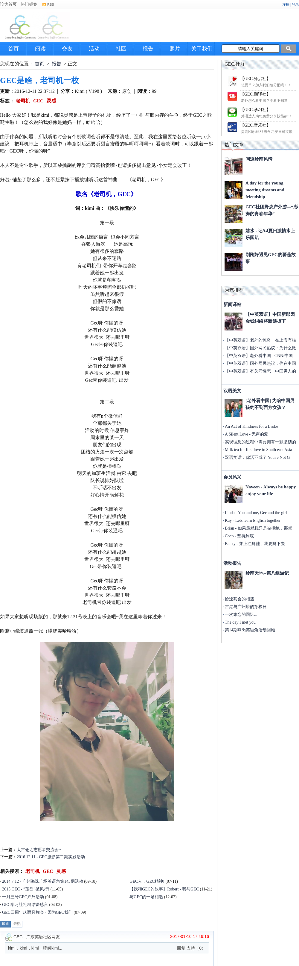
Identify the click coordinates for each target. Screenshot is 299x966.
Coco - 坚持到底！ (241, 536)
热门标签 (29, 4)
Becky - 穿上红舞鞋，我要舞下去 (255, 544)
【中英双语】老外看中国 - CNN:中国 (259, 355)
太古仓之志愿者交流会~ (39, 849)
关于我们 (202, 49)
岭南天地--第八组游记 (267, 573)
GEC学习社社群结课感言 (25, 904)
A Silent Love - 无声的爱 (246, 434)
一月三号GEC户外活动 (23, 897)
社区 (121, 49)
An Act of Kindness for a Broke (251, 426)
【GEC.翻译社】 (255, 94)
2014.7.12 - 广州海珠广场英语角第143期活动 (42, 881)
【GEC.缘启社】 (255, 78)
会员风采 (232, 477)
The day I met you (240, 622)
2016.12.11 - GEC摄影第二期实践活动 (51, 857)
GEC (38, 100)
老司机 (23, 100)
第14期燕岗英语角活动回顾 (250, 630)
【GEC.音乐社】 (255, 125)
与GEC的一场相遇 (146, 897)
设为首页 (8, 4)
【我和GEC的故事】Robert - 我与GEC (164, 889)
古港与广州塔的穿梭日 (246, 606)
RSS (50, 4)
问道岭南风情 (258, 159)
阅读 (40, 49)
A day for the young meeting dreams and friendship (264, 190)
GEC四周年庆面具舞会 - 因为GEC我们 (37, 912)
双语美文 (232, 390)
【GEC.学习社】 (255, 109)
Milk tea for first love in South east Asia (258, 449)
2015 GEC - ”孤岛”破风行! (25, 889)
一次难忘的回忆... (241, 614)
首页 (13, 49)
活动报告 (232, 563)
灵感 (51, 100)
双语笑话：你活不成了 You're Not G (257, 457)
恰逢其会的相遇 (239, 599)
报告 (148, 49)
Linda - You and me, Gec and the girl (256, 512)
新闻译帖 (232, 304)
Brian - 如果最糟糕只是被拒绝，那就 (258, 528)
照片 (175, 49)
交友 (67, 49)
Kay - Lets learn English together (252, 520)
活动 (94, 49)
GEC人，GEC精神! (146, 881)
